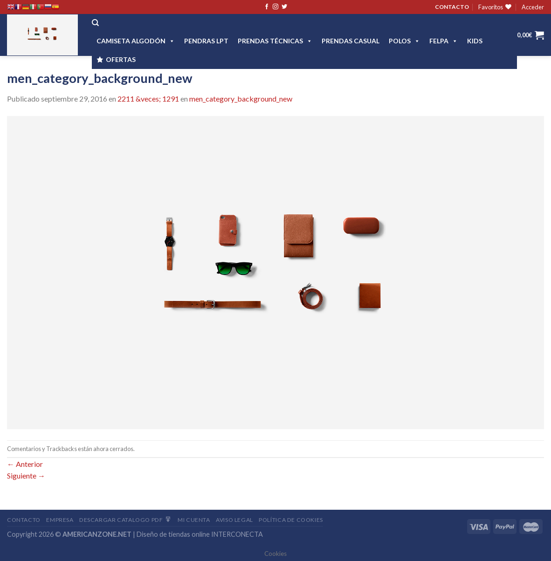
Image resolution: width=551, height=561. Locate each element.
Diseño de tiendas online (173, 534)
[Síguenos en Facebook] (266, 7)
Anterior (25, 463)
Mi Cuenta (194, 519)
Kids (474, 41)
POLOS (404, 41)
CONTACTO (452, 6)
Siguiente (26, 475)
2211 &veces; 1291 (148, 98)
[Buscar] (95, 23)
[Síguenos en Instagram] (275, 7)
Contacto (24, 519)
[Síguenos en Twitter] (284, 7)
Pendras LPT (206, 41)
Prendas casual (350, 41)
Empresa (59, 519)
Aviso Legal (234, 519)
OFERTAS (121, 59)
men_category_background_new (240, 98)
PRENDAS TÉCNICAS (275, 41)
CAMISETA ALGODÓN (135, 41)
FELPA (443, 41)
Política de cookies (291, 519)
